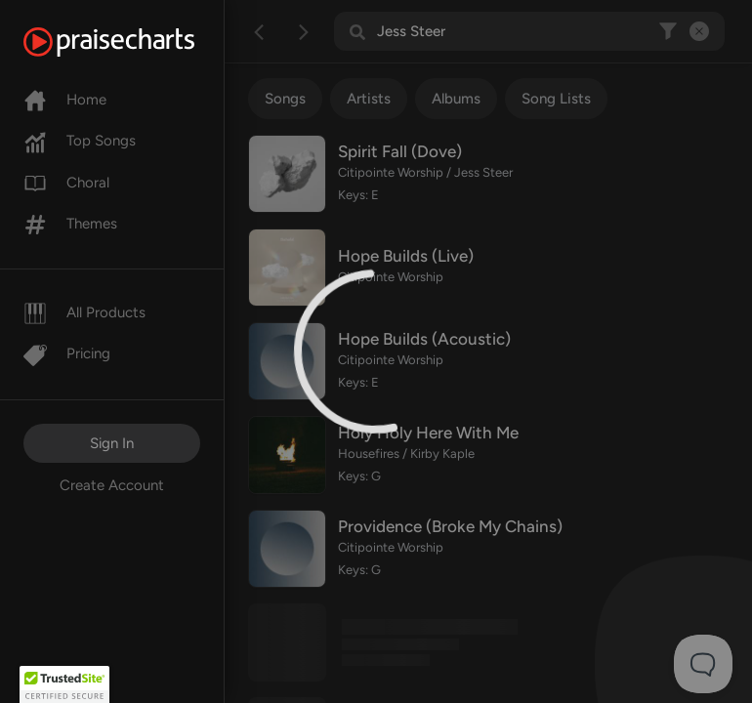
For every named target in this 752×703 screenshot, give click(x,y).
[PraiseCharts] (133, 42)
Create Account (112, 485)
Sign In (112, 443)
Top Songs (79, 140)
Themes (70, 223)
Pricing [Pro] (66, 353)
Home (64, 99)
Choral (66, 182)
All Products (84, 312)
